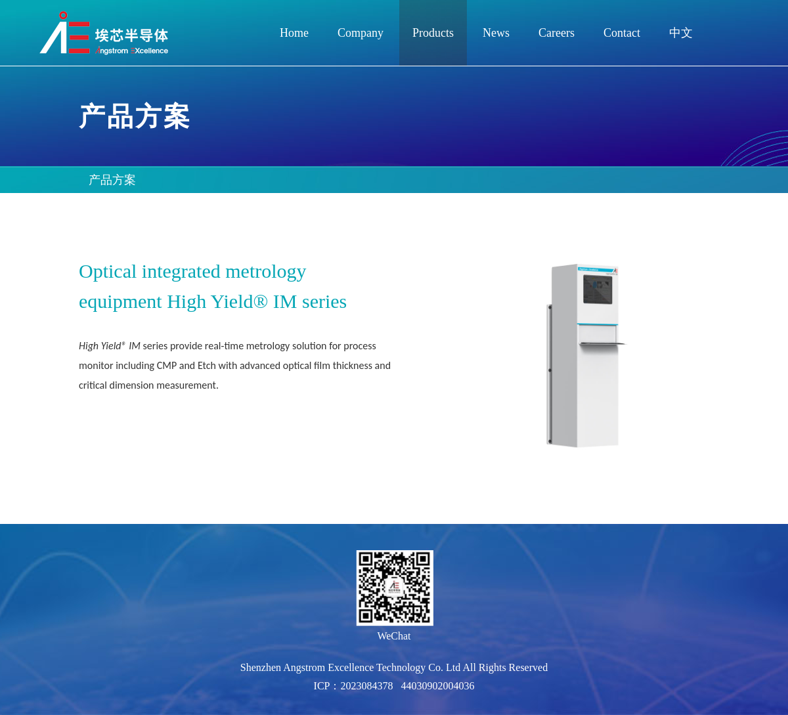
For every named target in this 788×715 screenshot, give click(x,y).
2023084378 (366, 685)
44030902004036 (437, 685)
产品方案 (112, 179)
